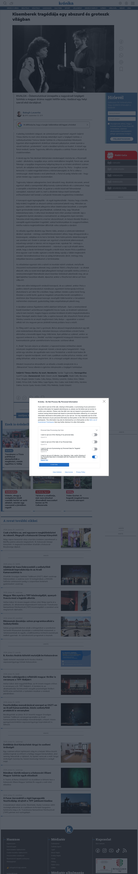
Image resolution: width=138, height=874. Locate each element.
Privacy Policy (80, 472)
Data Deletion (57, 472)
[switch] (94, 434)
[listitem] (69, 430)
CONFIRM (54, 465)
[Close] (105, 402)
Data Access (69, 472)
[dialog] (69, 437)
